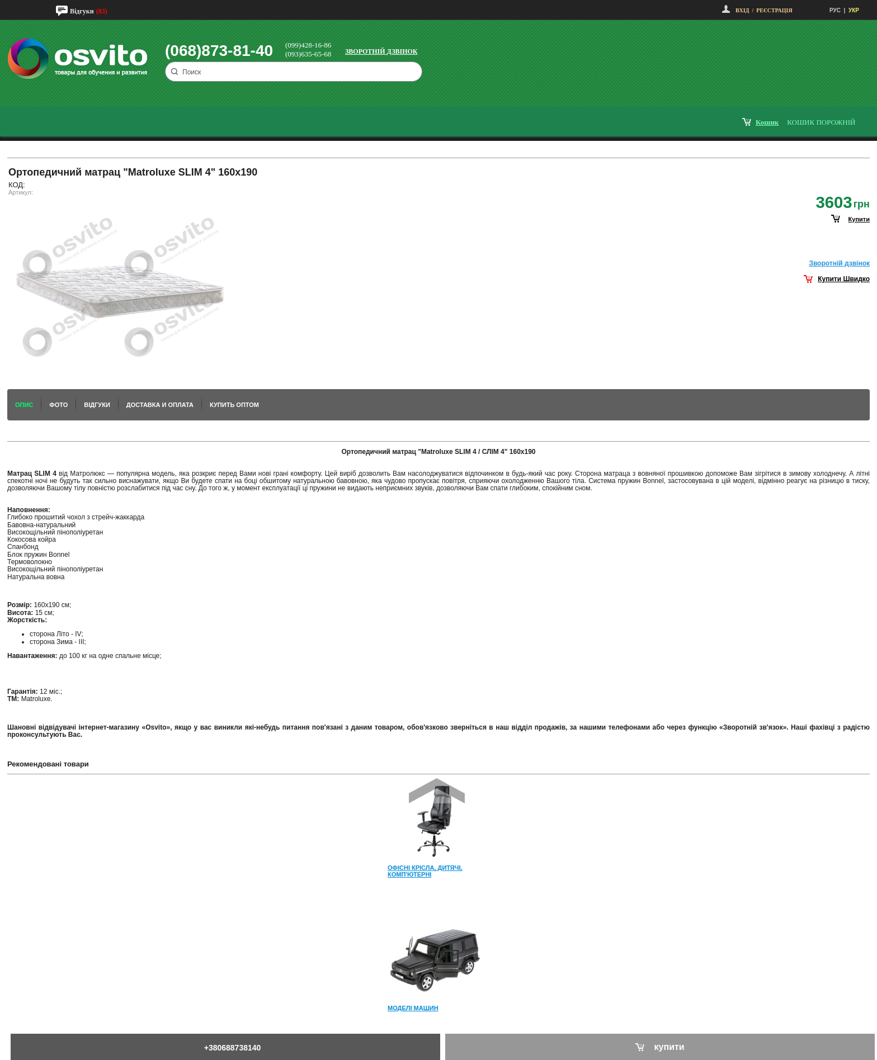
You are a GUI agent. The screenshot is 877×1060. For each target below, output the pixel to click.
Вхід (742, 10)
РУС (835, 10)
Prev (437, 790)
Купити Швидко (844, 279)
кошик (767, 122)
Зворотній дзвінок (381, 51)
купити (859, 219)
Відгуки (82, 11)
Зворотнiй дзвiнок (839, 263)
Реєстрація (774, 10)
